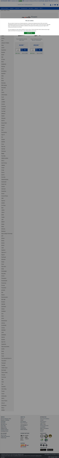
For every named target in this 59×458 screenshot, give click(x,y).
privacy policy (20, 30)
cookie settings (19, 29)
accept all (40, 25)
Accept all (29, 33)
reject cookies (28, 29)
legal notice (34, 30)
